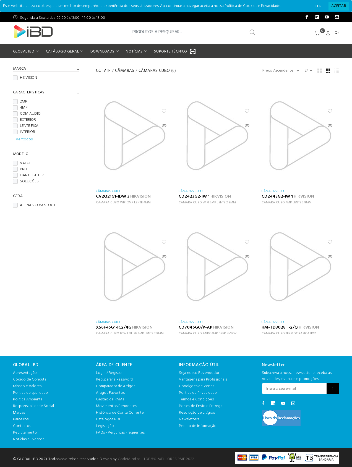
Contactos (22, 426)
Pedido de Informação (198, 426)
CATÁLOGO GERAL (62, 51)
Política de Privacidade (198, 393)
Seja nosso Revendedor (199, 373)
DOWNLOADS (102, 51)
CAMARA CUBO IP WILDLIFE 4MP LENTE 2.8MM (130, 333)
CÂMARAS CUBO (154, 70)
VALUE (22, 163)
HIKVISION (25, 78)
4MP (20, 108)
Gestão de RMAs (110, 399)
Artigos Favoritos (110, 393)
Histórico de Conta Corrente (120, 413)
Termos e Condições (196, 399)
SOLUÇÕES (26, 182)
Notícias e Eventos (28, 439)
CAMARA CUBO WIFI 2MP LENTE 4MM (123, 202)
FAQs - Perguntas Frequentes (120, 432)
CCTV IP (103, 70)
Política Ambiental (28, 399)
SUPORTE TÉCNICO (171, 51)
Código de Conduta (29, 379)
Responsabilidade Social (33, 406)
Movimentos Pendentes (116, 406)
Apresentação (25, 373)
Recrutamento (25, 432)
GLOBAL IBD (24, 51)
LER (319, 6)
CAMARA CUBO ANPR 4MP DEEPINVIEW (207, 333)
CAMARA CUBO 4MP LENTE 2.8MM (287, 202)
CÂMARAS (124, 70)
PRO (20, 169)
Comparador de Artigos (115, 386)
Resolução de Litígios (197, 413)
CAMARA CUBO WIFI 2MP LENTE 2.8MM (207, 202)
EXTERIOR (24, 120)
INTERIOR (24, 132)
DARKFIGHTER (28, 175)
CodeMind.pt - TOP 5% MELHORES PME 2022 (156, 459)
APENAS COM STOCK (34, 205)
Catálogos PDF (108, 419)
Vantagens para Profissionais (203, 379)
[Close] (338, 6)
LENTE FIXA (25, 126)
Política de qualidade (30, 393)
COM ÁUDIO (27, 114)
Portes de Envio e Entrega (200, 406)
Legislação (105, 426)
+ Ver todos (23, 140)
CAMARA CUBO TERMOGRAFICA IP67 (289, 333)
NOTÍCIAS (134, 51)
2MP (20, 102)
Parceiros (20, 419)
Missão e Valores (27, 386)
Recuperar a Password (114, 379)
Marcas (19, 413)
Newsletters (189, 419)
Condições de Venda (197, 386)
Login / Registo (109, 373)
